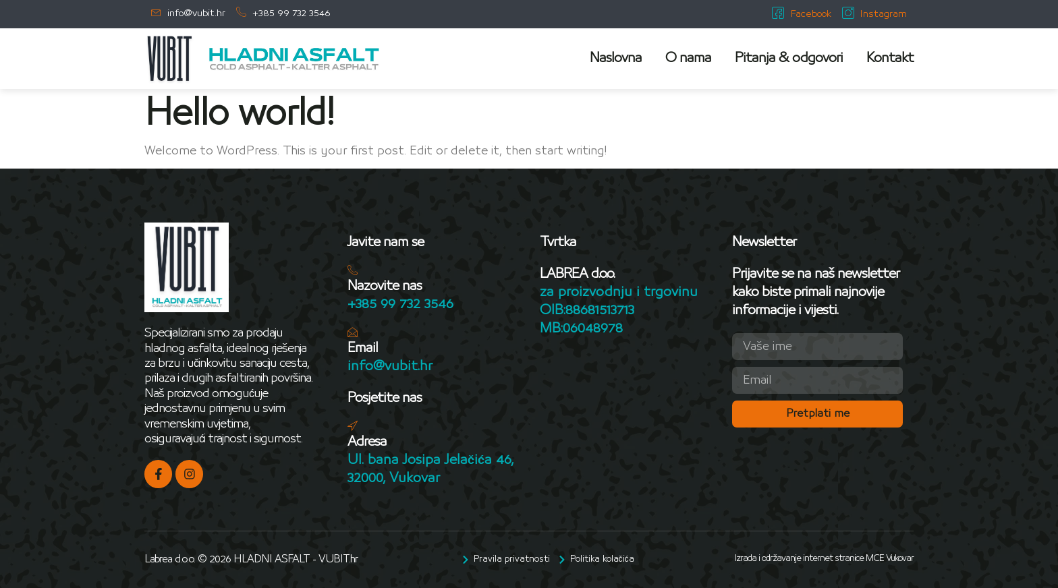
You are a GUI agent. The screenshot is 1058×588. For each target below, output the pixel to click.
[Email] (352, 332)
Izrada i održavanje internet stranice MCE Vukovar (824, 558)
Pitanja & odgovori (789, 58)
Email (362, 348)
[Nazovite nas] (352, 270)
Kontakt (890, 58)
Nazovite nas (384, 286)
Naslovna (616, 58)
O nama (688, 58)
